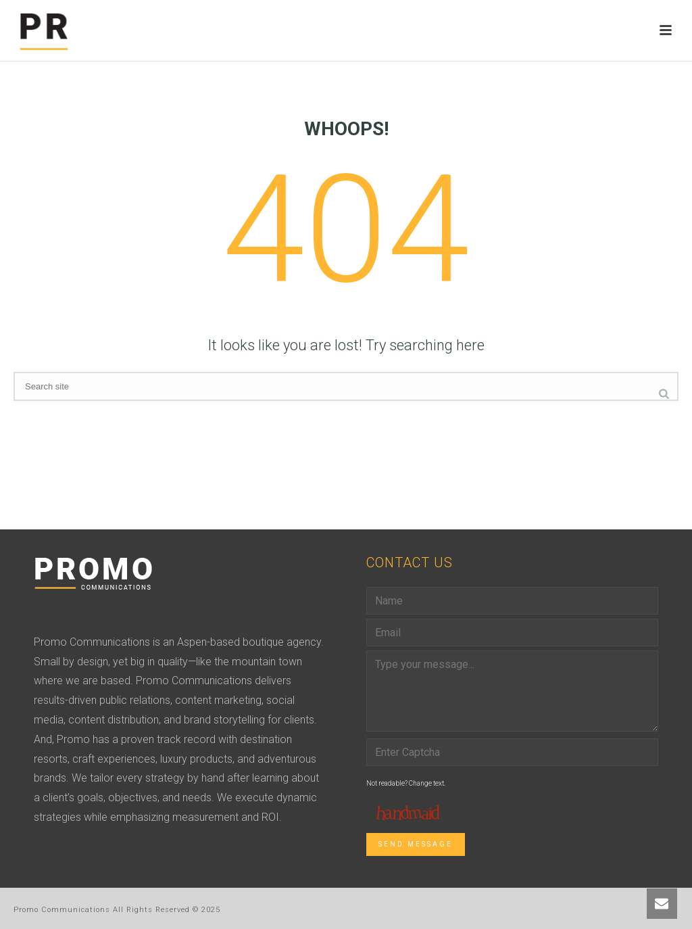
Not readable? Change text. (405, 783)
